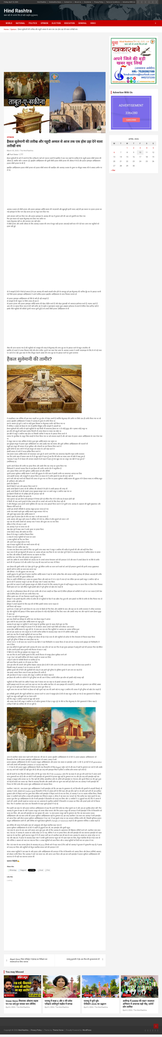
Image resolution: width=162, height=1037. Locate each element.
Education (69, 23)
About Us (78, 2)
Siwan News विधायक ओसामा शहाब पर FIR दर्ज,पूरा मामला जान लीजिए (22, 1002)
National (20, 23)
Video (93, 23)
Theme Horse (58, 1030)
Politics (33, 23)
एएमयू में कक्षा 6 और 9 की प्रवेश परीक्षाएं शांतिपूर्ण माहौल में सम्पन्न (58, 1002)
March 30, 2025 (13, 151)
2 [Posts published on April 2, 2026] (133, 148)
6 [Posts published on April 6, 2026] (114, 152)
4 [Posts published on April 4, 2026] (146, 148)
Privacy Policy (98, 2)
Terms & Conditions (113, 2)
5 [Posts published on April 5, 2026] (153, 148)
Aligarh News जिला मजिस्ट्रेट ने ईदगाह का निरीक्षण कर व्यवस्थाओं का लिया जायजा (28, 960)
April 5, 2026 (49, 1007)
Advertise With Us (129, 2)
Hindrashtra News (55, 2)
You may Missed (15, 971)
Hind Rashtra (41, 2)
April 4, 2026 (127, 1010)
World (9, 23)
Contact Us (68, 2)
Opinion (44, 23)
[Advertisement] (55, 54)
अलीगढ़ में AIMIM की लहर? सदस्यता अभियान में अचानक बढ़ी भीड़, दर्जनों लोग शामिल (138, 1004)
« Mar (113, 170)
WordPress (87, 1030)
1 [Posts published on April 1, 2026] (127, 148)
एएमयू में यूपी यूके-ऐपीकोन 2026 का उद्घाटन (95, 1002)
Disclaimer (87, 2)
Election (56, 23)
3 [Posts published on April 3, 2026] (140, 148)
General (82, 23)
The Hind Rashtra (26, 151)
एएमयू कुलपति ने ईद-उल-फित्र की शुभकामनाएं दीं (83, 959)
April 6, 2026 (10, 1007)
